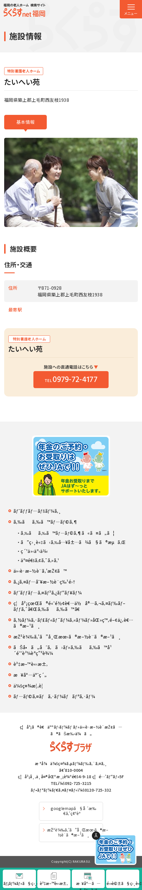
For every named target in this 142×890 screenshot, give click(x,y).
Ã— (96, 836)
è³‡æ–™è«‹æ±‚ (30, 664)
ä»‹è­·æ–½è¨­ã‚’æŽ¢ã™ (40, 571)
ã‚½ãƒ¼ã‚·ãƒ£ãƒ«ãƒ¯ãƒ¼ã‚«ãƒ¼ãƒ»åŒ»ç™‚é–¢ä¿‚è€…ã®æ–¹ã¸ (73, 623)
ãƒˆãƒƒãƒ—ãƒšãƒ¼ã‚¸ (37, 511)
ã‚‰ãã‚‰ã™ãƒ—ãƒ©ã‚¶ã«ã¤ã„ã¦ (67, 533)
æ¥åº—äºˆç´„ (29, 675)
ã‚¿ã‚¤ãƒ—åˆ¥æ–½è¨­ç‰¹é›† (44, 582)
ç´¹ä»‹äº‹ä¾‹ (34, 551)
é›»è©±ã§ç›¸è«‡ (123, 883)
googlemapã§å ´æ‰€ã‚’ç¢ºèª (73, 811)
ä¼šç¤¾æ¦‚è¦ (30, 686)
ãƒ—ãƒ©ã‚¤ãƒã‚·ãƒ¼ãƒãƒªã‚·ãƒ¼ (54, 696)
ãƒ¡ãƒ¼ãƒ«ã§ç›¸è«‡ (19, 883)
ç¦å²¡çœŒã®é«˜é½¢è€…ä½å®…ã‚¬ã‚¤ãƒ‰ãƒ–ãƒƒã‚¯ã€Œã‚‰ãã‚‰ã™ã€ (69, 606)
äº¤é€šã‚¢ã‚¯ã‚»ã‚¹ (40, 560)
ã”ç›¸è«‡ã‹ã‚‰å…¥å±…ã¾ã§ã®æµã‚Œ (73, 542)
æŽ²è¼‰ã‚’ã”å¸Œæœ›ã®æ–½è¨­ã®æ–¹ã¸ (67, 637)
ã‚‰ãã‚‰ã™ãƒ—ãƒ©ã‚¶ (45, 522)
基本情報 (25, 121)
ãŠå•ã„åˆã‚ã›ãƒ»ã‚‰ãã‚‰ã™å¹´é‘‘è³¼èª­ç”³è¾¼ (62, 650)
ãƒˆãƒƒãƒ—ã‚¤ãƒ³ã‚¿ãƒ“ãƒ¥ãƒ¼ (47, 593)
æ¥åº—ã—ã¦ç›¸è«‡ (88, 884)
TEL (71, 380)
